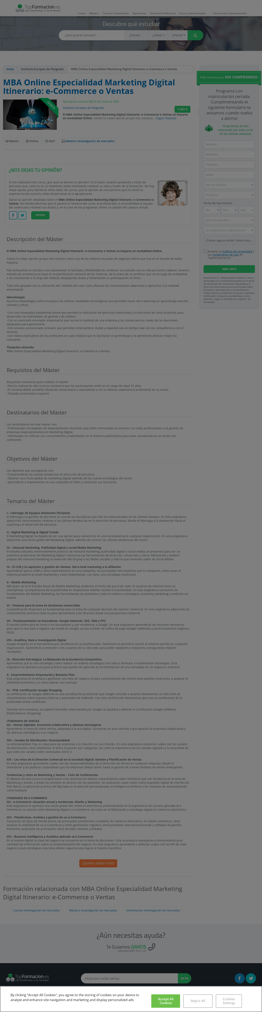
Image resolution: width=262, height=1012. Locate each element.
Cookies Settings (229, 1001)
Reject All (198, 1001)
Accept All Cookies (166, 1001)
